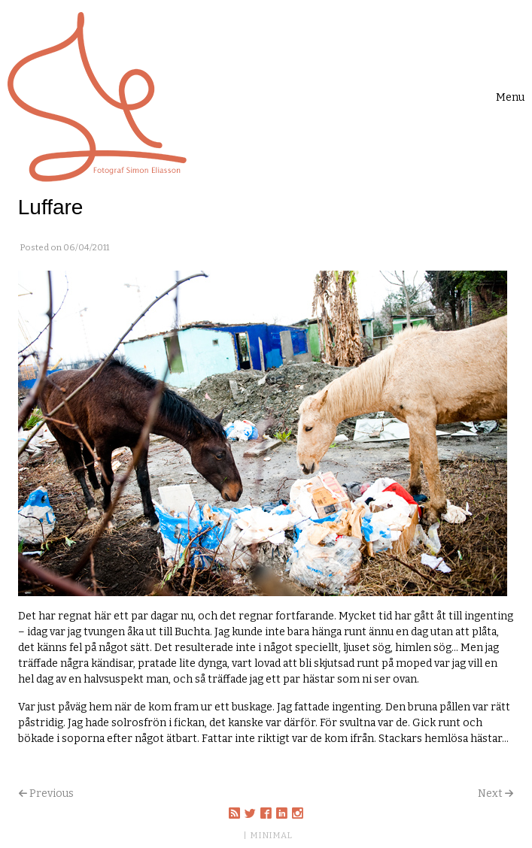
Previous (51, 793)
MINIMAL (271, 835)
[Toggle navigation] (510, 97)
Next (490, 793)
